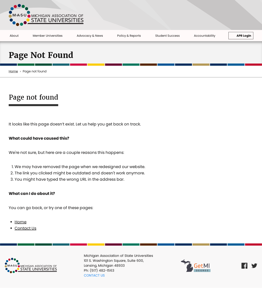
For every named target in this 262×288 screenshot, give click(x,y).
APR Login (244, 36)
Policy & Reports (129, 36)
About (14, 36)
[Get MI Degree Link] (196, 265)
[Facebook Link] (244, 265)
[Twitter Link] (254, 265)
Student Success (167, 36)
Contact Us (25, 228)
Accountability (204, 36)
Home (13, 71)
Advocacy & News (90, 36)
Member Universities (48, 36)
